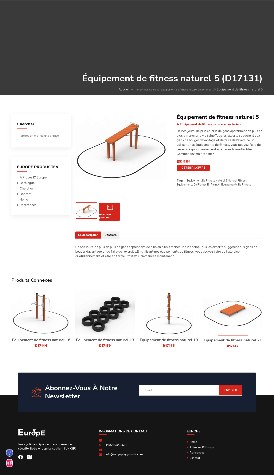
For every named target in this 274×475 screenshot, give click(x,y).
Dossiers (111, 237)
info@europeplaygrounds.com (125, 456)
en (250, 9)
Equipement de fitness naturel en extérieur (181, 89)
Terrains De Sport (156, 8)
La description (88, 237)
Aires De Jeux (52, 8)
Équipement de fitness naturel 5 (207, 180)
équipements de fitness (236, 184)
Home (24, 199)
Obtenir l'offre (193, 167)
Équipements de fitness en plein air (199, 184)
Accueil (107, 89)
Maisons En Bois (76, 8)
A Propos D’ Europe (33, 177)
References (182, 8)
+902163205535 (116, 447)
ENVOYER (228, 392)
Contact (200, 8)
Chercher (26, 188)
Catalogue (27, 183)
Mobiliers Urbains (104, 8)
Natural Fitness (237, 180)
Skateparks (130, 8)
